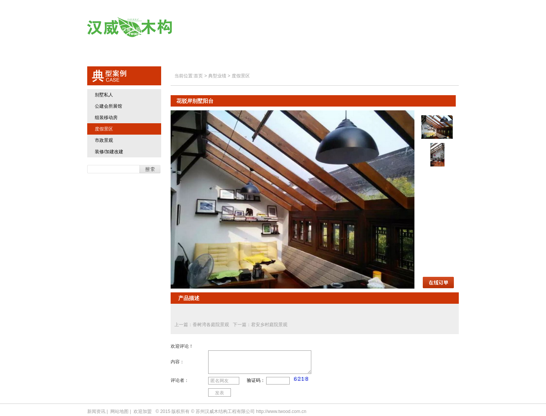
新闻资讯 (96, 411)
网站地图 (119, 411)
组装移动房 (106, 117)
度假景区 (104, 129)
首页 (212, 27)
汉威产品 (298, 27)
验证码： (256, 380)
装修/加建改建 (109, 151)
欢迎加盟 (389, 27)
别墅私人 (104, 94)
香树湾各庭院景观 (211, 324)
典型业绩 (343, 27)
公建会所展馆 (108, 106)
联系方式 (434, 27)
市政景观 (104, 140)
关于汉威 (252, 27)
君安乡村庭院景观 (269, 324)
